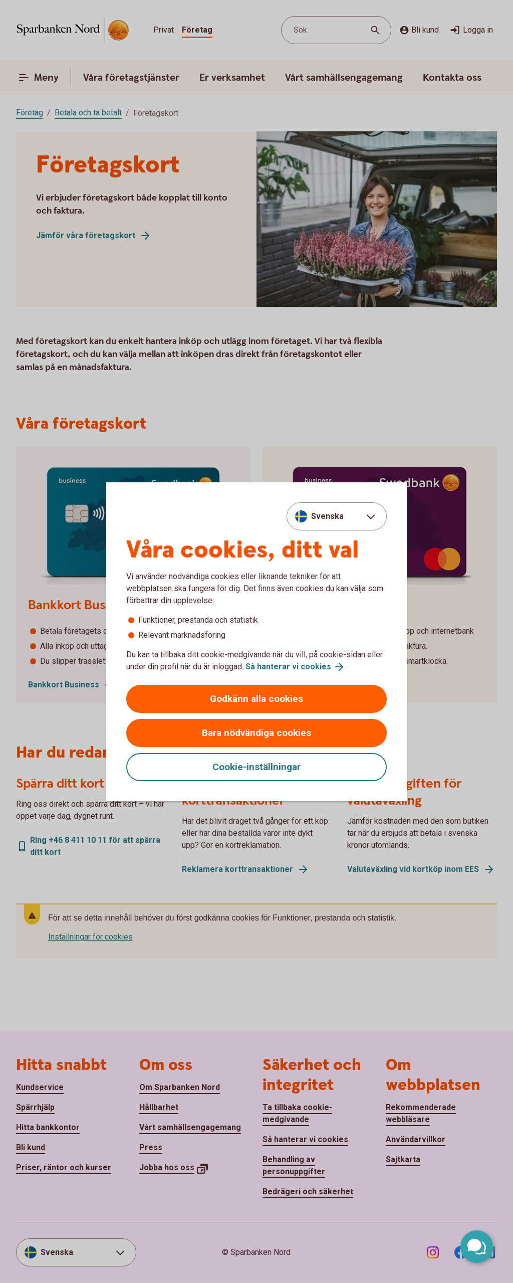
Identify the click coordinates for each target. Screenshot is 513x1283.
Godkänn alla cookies (256, 698)
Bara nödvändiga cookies (256, 733)
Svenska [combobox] (327, 516)
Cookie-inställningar (256, 767)
